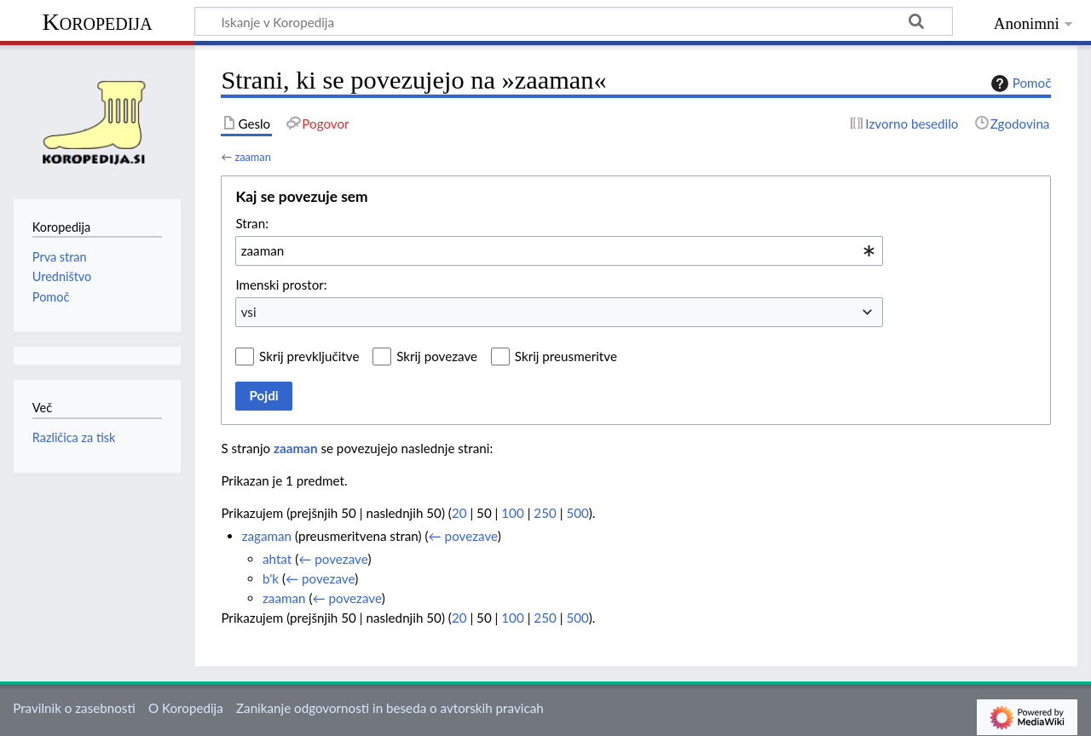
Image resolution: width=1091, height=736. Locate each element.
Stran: (251, 223)
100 (512, 512)
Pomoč (1019, 83)
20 (459, 512)
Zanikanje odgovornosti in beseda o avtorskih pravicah (390, 708)
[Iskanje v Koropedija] (573, 21)
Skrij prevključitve (309, 356)
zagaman (267, 535)
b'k (271, 578)
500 (577, 512)
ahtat (277, 558)
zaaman (252, 157)
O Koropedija (185, 708)
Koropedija (97, 22)
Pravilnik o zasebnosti (74, 708)
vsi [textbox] (249, 311)
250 (545, 512)
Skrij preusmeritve (566, 356)
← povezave (463, 535)
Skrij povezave (436, 356)
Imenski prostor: (280, 284)
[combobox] (559, 250)
